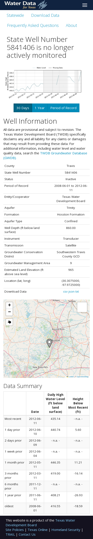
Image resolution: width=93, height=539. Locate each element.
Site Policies (15, 529)
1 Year (40, 108)
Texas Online (38, 529)
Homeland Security (66, 529)
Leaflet (70, 377)
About (71, 25)
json (72, 291)
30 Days (22, 108)
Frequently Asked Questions (33, 25)
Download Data (45, 15)
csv (65, 291)
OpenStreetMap (83, 377)
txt (77, 291)
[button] (49, 343)
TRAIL (11, 534)
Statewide (15, 15)
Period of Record (63, 108)
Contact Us (27, 534)
